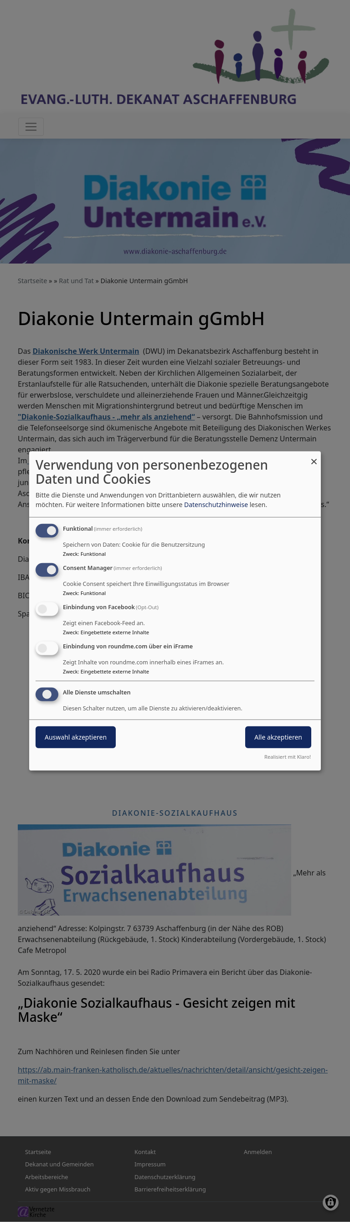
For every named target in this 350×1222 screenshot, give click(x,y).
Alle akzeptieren (278, 736)
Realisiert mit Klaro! (287, 756)
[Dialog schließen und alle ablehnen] (314, 457)
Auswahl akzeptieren (76, 736)
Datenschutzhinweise (216, 504)
